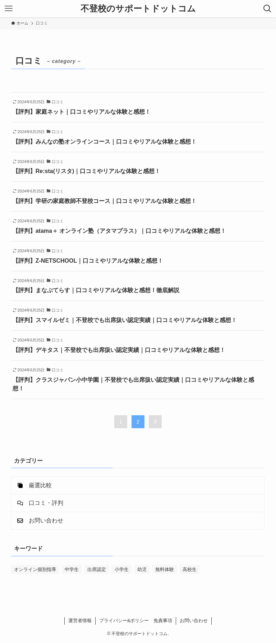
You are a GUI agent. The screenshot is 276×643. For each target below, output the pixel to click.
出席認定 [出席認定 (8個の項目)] (96, 569)
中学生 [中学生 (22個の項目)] (72, 569)
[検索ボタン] (267, 8)
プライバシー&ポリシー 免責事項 (135, 620)
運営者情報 (80, 620)
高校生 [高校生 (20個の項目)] (190, 569)
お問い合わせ (194, 620)
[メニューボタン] (8, 8)
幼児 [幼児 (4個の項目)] (142, 569)
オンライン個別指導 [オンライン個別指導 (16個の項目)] (35, 569)
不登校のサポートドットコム (138, 8)
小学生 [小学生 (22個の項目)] (122, 569)
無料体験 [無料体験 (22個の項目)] (164, 569)
